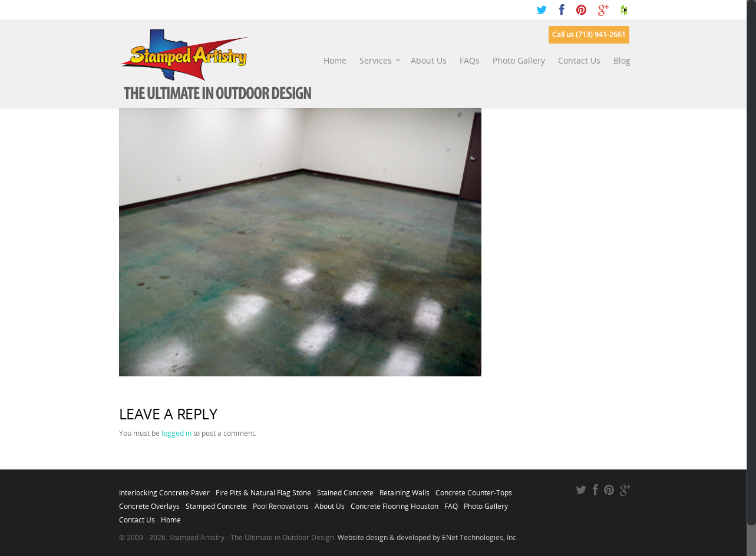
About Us (429, 60)
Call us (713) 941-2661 (589, 34)
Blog (621, 60)
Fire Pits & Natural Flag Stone (263, 489)
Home (334, 60)
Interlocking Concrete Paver (164, 489)
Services (380, 61)
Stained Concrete (345, 489)
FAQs (470, 60)
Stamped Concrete (216, 503)
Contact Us (579, 60)
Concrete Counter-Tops (473, 489)
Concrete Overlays (149, 503)
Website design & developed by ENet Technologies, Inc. (428, 537)
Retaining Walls (404, 489)
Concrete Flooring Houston (394, 503)
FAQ (451, 503)
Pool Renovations (281, 503)
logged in (176, 433)
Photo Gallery (519, 60)
